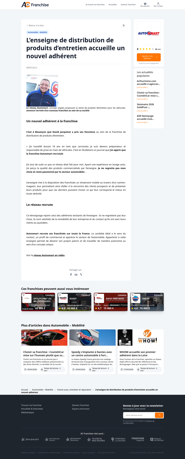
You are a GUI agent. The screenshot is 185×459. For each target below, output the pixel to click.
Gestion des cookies (71, 452)
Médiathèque (27, 412)
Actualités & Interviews (32, 408)
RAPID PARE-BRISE (115, 298)
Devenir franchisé (80, 405)
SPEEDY (146, 298)
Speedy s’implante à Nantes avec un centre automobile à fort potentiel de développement (91, 355)
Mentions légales (28, 452)
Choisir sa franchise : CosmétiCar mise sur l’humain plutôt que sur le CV (43, 355)
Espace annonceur (81, 408)
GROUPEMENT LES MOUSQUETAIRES (42, 300)
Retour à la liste (35, 25)
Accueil (24, 389)
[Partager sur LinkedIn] (76, 274)
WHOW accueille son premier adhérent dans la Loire (138, 353)
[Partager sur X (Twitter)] (81, 274)
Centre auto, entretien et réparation (74, 389)
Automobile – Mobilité (42, 389)
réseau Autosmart (38, 107)
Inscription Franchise (106, 452)
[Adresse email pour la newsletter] (139, 415)
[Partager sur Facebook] (71, 274)
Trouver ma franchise (31, 405)
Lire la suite (142, 87)
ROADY (73, 298)
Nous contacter (88, 452)
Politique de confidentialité (49, 452)
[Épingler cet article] (124, 25)
